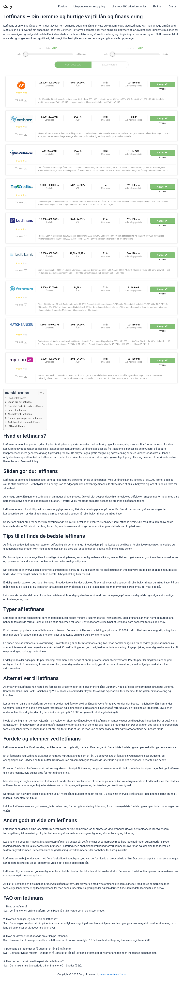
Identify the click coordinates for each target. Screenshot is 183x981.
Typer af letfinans (17, 410)
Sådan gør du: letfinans (20, 402)
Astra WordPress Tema (113, 974)
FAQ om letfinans (17, 426)
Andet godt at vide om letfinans (25, 422)
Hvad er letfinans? (18, 398)
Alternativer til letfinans (20, 414)
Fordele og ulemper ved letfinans (26, 418)
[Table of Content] (44, 393)
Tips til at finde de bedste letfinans (27, 406)
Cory (7, 6)
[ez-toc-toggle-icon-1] (42, 393)
